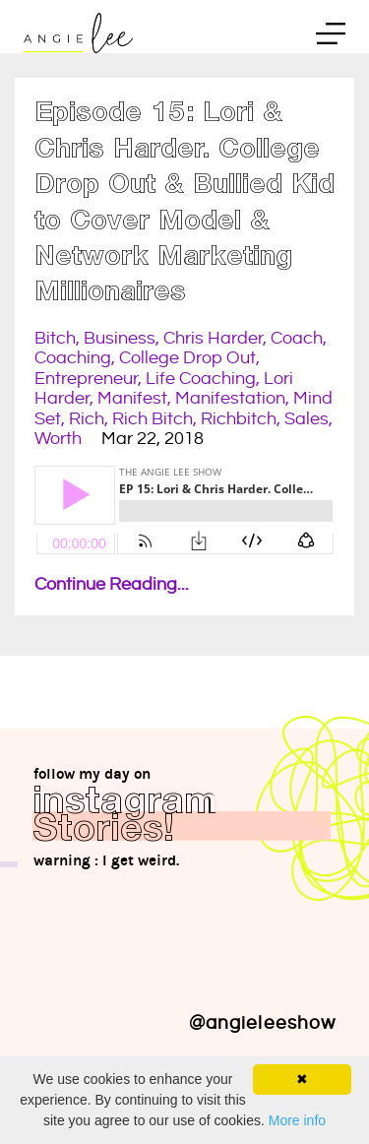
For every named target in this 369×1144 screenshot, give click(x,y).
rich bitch (152, 419)
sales (306, 419)
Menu (330, 37)
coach (297, 338)
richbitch (239, 419)
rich (86, 419)
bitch (55, 338)
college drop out (187, 358)
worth (58, 438)
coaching (72, 358)
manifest (132, 398)
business (119, 338)
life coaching (201, 378)
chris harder (213, 338)
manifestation (230, 398)
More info (297, 1120)
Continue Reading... (111, 584)
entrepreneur (86, 378)
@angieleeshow (263, 1023)
